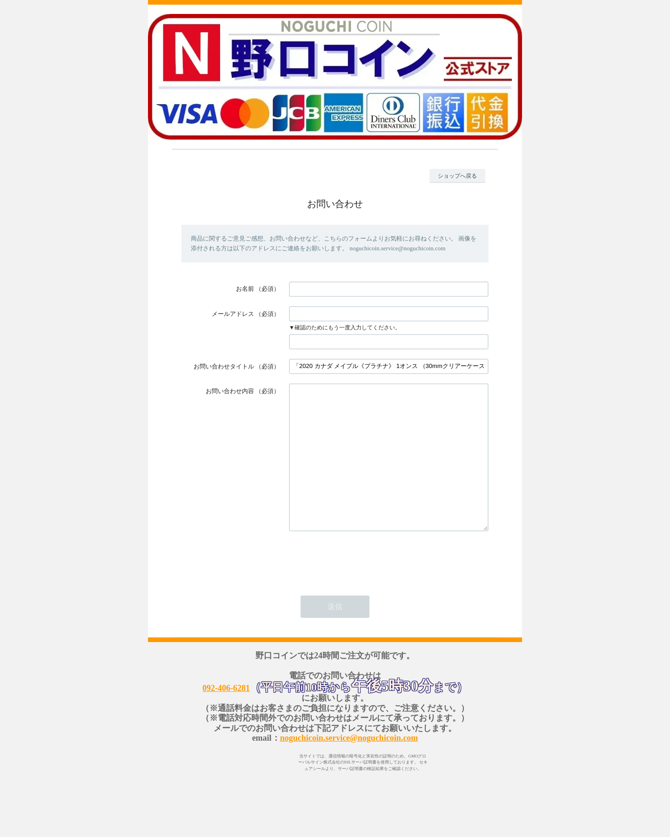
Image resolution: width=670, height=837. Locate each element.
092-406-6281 (226, 716)
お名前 (245, 288)
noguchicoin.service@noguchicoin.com (349, 765)
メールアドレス (233, 313)
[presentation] (359, 587)
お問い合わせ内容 (230, 391)
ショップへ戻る (457, 176)
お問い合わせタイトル (224, 366)
